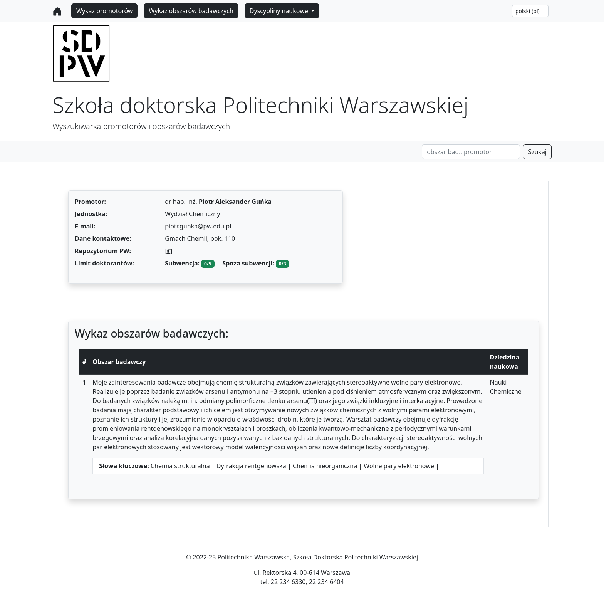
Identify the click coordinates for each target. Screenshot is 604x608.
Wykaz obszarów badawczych (191, 11)
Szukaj (537, 152)
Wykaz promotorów (104, 11)
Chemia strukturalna (180, 466)
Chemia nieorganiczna (325, 466)
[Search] (471, 151)
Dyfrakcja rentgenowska (251, 466)
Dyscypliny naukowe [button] (280, 11)
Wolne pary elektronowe (399, 466)
